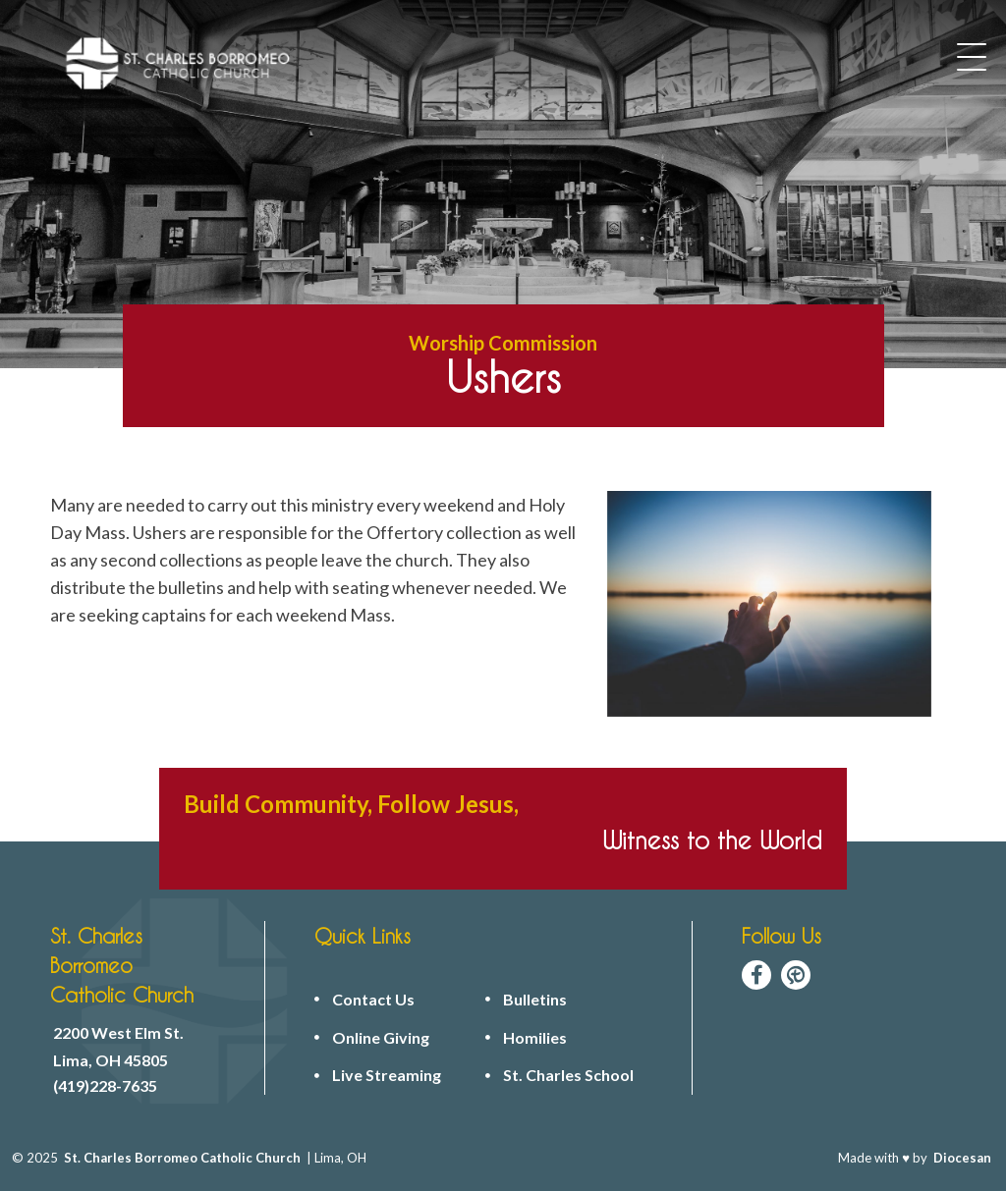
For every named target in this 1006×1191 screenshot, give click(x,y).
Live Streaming (386, 1075)
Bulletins (535, 999)
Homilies (535, 1038)
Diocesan (962, 1157)
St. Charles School (568, 1075)
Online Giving (380, 1038)
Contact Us (373, 999)
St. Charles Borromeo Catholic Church (182, 1157)
